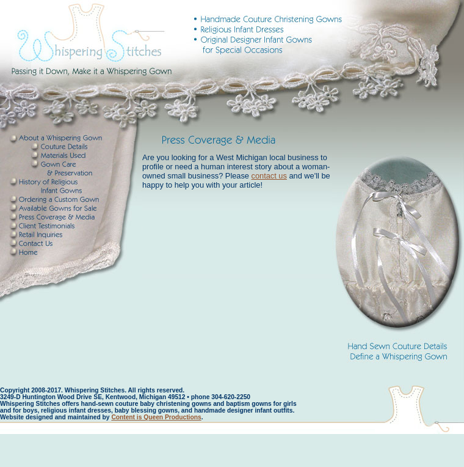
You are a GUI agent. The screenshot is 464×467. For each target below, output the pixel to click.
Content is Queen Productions (156, 417)
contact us (269, 175)
